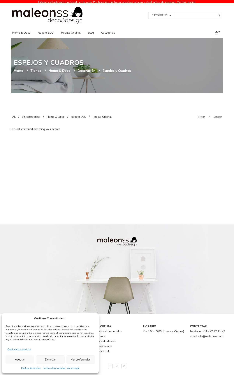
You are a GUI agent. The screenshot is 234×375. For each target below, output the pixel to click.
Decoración (86, 68)
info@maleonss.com (210, 333)
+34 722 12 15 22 (213, 328)
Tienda (36, 68)
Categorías (108, 30)
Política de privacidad (54, 368)
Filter (201, 114)
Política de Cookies (31, 368)
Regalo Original (70, 30)
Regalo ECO (46, 30)
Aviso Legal (73, 368)
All (14, 114)
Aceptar (20, 359)
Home (18, 68)
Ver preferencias (81, 359)
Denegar (50, 359)
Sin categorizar (31, 114)
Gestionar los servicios (19, 349)
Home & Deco (21, 30)
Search (218, 114)
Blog (91, 30)
